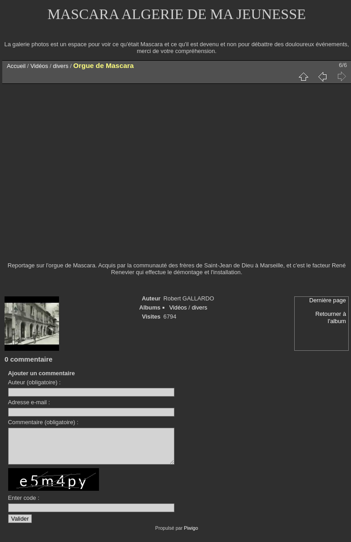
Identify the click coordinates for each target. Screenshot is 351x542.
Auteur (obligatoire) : (34, 382)
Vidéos (39, 66)
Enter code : (24, 504)
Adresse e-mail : (29, 402)
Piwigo (191, 534)
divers (61, 66)
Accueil (16, 66)
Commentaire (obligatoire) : (43, 422)
